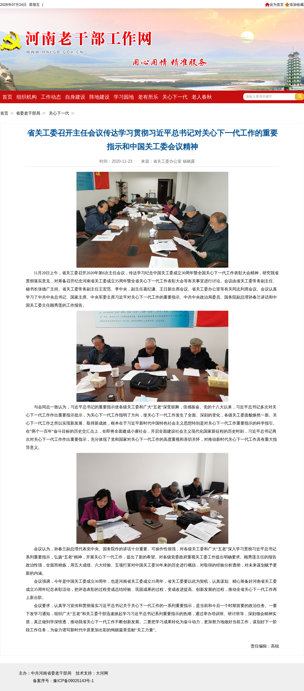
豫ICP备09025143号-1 (73, 681)
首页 (7, 97)
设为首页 (274, 5)
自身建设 (75, 97)
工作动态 (51, 97)
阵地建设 (99, 97)
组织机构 (26, 97)
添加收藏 (294, 5)
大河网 (102, 673)
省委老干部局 (28, 113)
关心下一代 (175, 97)
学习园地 (124, 97)
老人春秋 (202, 97)
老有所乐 (148, 97)
